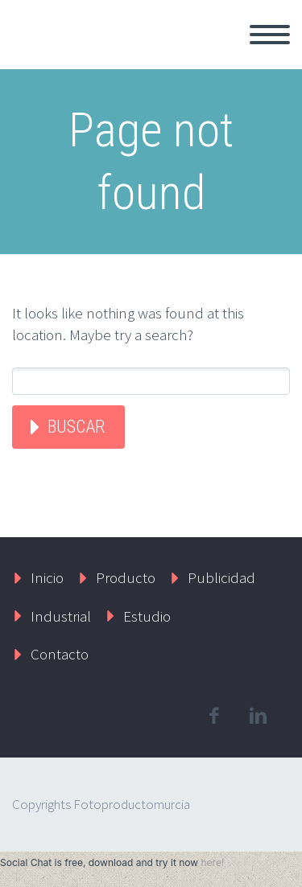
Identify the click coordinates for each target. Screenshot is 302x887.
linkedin (258, 716)
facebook (213, 716)
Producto (125, 577)
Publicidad (221, 577)
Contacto (60, 653)
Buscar (76, 427)
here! (212, 862)
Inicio (47, 577)
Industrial (61, 616)
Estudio (147, 616)
